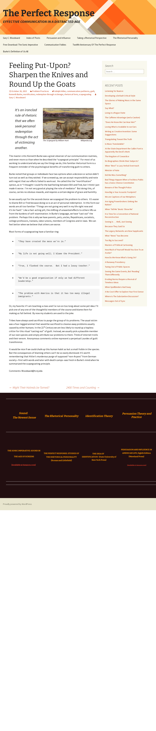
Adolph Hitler (60, 91)
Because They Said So (115, 226)
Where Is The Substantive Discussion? (122, 296)
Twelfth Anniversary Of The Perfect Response (94, 44)
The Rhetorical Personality (125, 37)
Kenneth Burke (15, 94)
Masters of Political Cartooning (119, 245)
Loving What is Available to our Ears (120, 126)
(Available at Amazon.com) (23, 465)
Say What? (109, 108)
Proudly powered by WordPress (17, 504)
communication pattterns (78, 91)
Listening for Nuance (114, 91)
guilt (92, 91)
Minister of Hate (112, 170)
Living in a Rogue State (115, 112)
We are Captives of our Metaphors (120, 196)
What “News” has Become (116, 235)
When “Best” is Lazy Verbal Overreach (122, 165)
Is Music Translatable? (114, 144)
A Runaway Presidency (115, 262)
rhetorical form (71, 94)
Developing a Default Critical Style (120, 95)
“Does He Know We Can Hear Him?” (120, 122)
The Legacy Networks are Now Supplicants (124, 231)
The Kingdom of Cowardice (117, 156)
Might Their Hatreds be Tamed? (29, 387)
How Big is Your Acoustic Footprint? (120, 192)
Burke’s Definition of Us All (15, 51)
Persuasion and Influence (58, 37)
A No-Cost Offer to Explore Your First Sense (124, 291)
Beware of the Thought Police (118, 187)
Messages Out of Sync (115, 301)
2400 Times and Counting (83, 387)
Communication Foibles (55, 44)
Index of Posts (33, 37)
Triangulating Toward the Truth (118, 139)
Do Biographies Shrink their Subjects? (122, 161)
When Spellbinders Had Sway (118, 287)
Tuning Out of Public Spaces (117, 266)
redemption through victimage (49, 94)
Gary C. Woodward (11, 37)
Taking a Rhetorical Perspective (91, 37)
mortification (29, 94)
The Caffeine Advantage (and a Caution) (122, 117)
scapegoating (85, 94)
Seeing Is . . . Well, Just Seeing (118, 221)
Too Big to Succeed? (114, 240)
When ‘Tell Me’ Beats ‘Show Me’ (119, 209)
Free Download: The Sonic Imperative (20, 44)
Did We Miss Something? (116, 175)
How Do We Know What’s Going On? (120, 257)
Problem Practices (40, 91)
